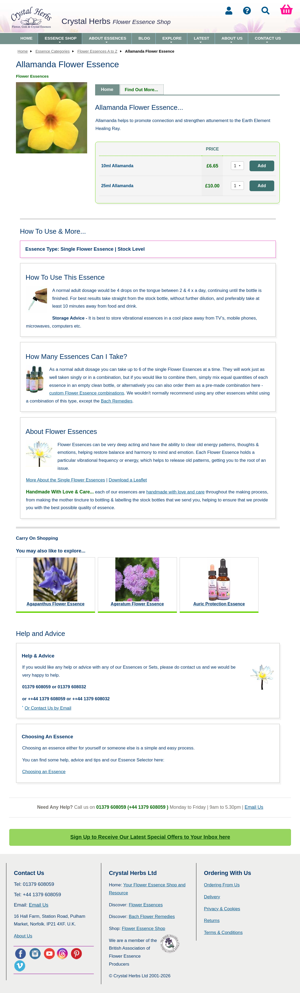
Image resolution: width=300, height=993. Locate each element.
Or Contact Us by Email (48, 708)
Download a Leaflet (128, 480)
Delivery (212, 896)
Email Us (253, 807)
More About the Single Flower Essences (65, 480)
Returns (212, 920)
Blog (144, 38)
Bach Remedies (116, 401)
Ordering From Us (222, 884)
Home (26, 38)
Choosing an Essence (43, 771)
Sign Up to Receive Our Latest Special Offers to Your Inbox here (150, 837)
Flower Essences (146, 904)
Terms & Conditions (223, 932)
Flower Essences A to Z (97, 51)
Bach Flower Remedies (152, 916)
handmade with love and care (175, 492)
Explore (172, 40)
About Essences (107, 40)
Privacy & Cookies (222, 908)
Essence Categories (52, 51)
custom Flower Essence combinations (86, 393)
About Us (232, 40)
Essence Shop (61, 40)
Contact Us (268, 40)
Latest (201, 40)
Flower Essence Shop (143, 928)
